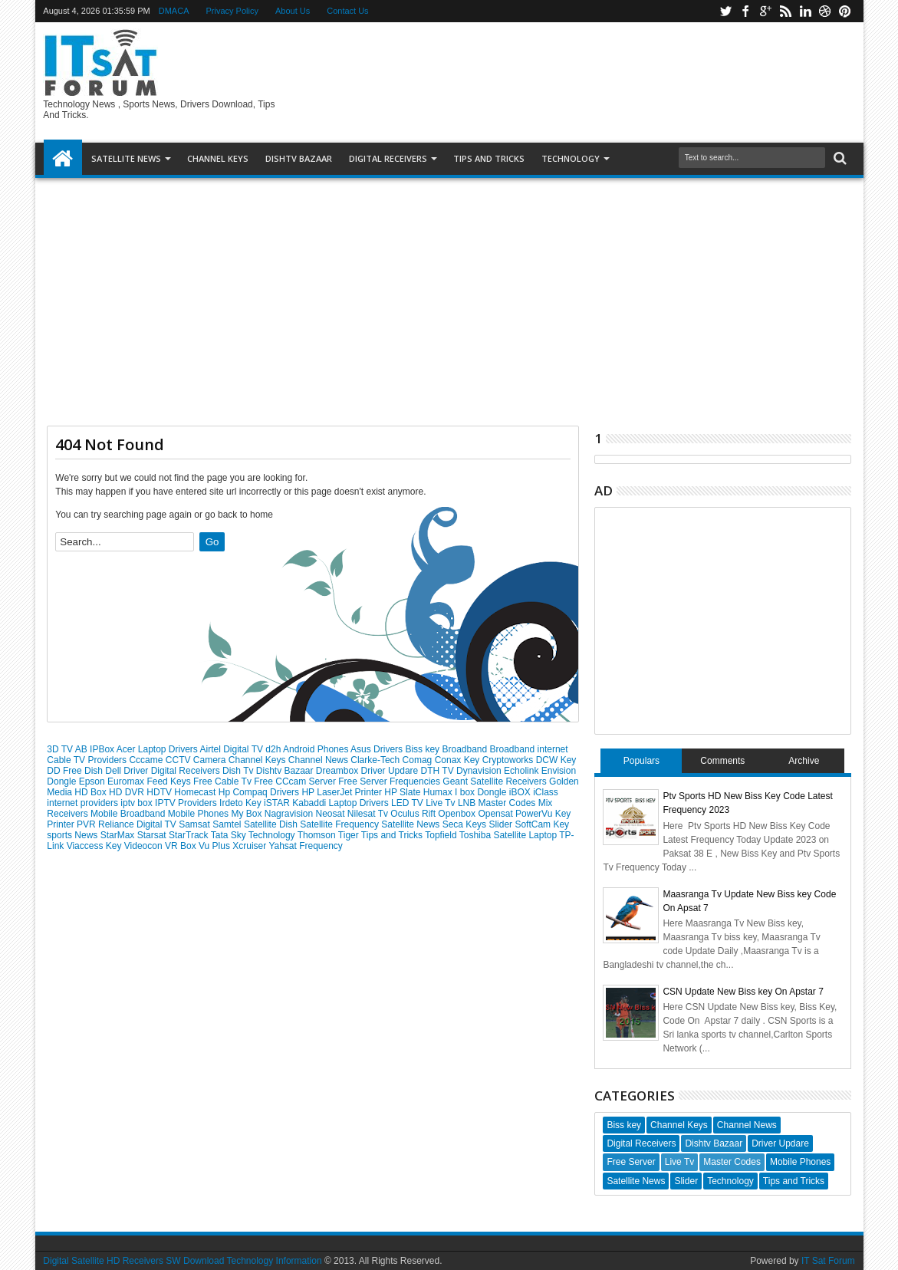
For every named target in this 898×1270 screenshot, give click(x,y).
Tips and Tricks (393, 835)
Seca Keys (465, 824)
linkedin (805, 11)
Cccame (147, 760)
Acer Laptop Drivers (158, 749)
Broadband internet (529, 749)
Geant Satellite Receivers (495, 781)
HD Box (91, 792)
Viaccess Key (95, 846)
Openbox (458, 813)
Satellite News (411, 824)
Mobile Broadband (129, 813)
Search (838, 158)
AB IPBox (96, 749)
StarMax (118, 835)
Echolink (522, 770)
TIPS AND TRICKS (489, 158)
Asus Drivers (377, 749)
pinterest (845, 11)
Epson (93, 781)
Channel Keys (217, 158)
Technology (570, 158)
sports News (73, 835)
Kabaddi (310, 803)
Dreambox (338, 770)
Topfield (442, 835)
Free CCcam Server (296, 781)
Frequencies (416, 781)
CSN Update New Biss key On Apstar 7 (743, 991)
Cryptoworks (509, 760)
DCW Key (556, 760)
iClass (545, 792)
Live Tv (442, 803)
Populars (641, 760)
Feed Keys (169, 781)
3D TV (60, 749)
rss (785, 11)
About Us (292, 10)
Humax (439, 792)
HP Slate (403, 792)
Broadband (465, 749)
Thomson (318, 835)
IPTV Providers (187, 803)
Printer (62, 824)
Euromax (126, 781)
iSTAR (278, 803)
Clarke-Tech (376, 760)
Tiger (349, 835)
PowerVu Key (543, 813)
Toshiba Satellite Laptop (509, 835)
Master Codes (508, 803)
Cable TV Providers (88, 760)
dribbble (825, 11)
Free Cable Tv (223, 781)
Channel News (319, 760)
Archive (803, 760)
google (765, 11)
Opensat (496, 813)
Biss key (423, 749)
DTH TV (438, 770)
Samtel (228, 824)
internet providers (83, 803)
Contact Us (347, 10)
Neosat (331, 813)
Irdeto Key (241, 803)
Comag (419, 760)
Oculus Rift (414, 813)
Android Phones (316, 749)
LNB (468, 803)
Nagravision (290, 813)
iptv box (137, 803)
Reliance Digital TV (138, 824)
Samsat (195, 824)
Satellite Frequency (340, 824)
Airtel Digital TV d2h (242, 749)
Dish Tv (239, 770)
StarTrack (190, 835)
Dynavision (480, 770)
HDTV (160, 792)
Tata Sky (229, 835)
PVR (87, 824)
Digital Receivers (186, 770)
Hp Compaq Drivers (260, 792)
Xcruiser (250, 846)
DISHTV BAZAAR (298, 158)
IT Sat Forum (828, 1260)
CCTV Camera (197, 760)
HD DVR (127, 792)
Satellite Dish (272, 824)
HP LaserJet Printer (342, 792)
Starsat (153, 835)
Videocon (144, 846)
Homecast (196, 792)
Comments (722, 760)
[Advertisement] (449, 296)
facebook (745, 11)
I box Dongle (482, 792)
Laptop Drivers (360, 803)
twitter (725, 11)
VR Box (182, 846)
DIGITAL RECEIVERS (388, 158)
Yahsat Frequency (305, 846)
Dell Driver (127, 770)
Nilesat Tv (368, 813)
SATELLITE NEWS (126, 158)
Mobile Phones (200, 813)
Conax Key (458, 760)
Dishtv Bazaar (286, 770)
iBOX (521, 792)
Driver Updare (391, 770)
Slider (501, 824)
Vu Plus (215, 846)
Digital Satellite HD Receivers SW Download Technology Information (182, 1260)
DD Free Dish (76, 770)
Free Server (364, 781)
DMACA (174, 10)
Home (63, 159)
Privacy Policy (232, 10)
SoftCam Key (542, 824)
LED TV (408, 803)
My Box (247, 813)
